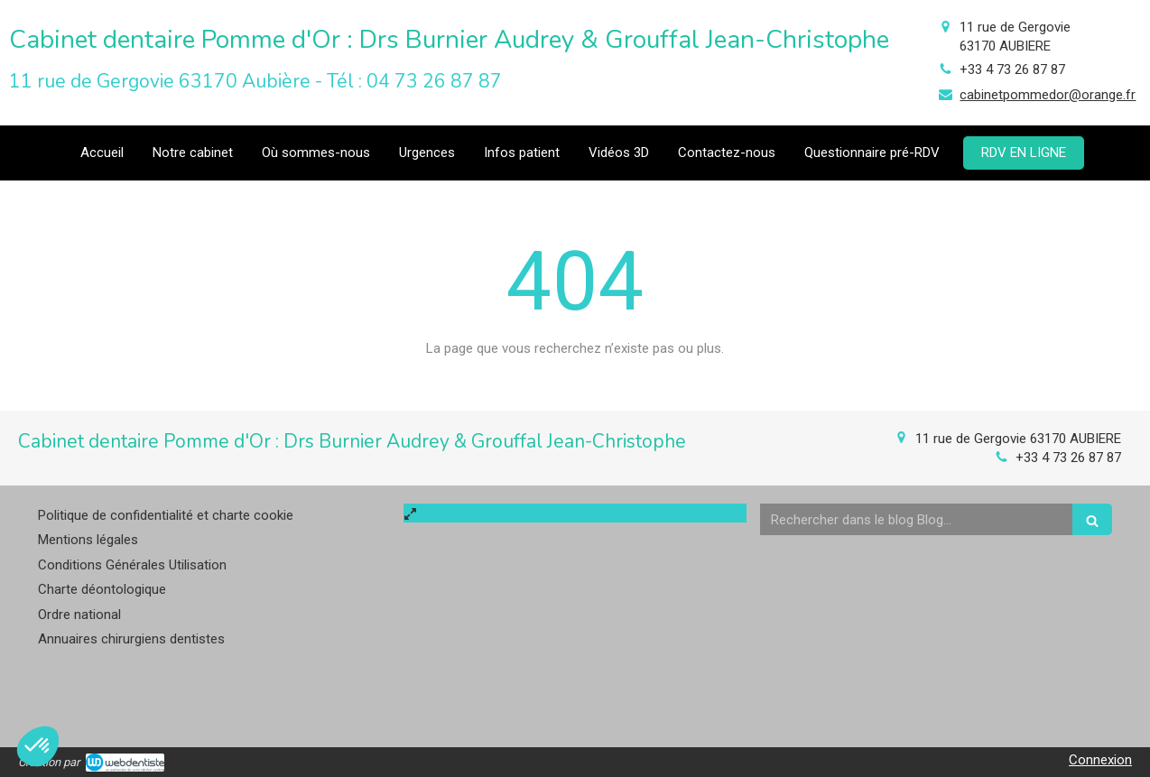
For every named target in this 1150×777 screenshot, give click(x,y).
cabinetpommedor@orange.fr (1048, 95)
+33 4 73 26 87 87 (1012, 69)
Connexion (1100, 760)
